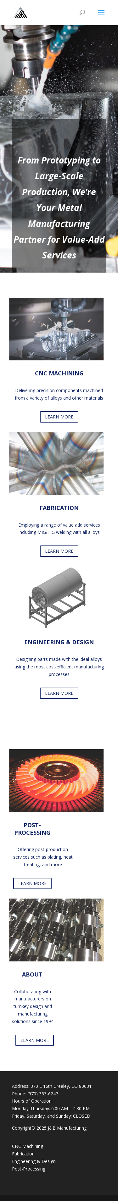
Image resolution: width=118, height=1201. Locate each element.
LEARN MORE (59, 417)
